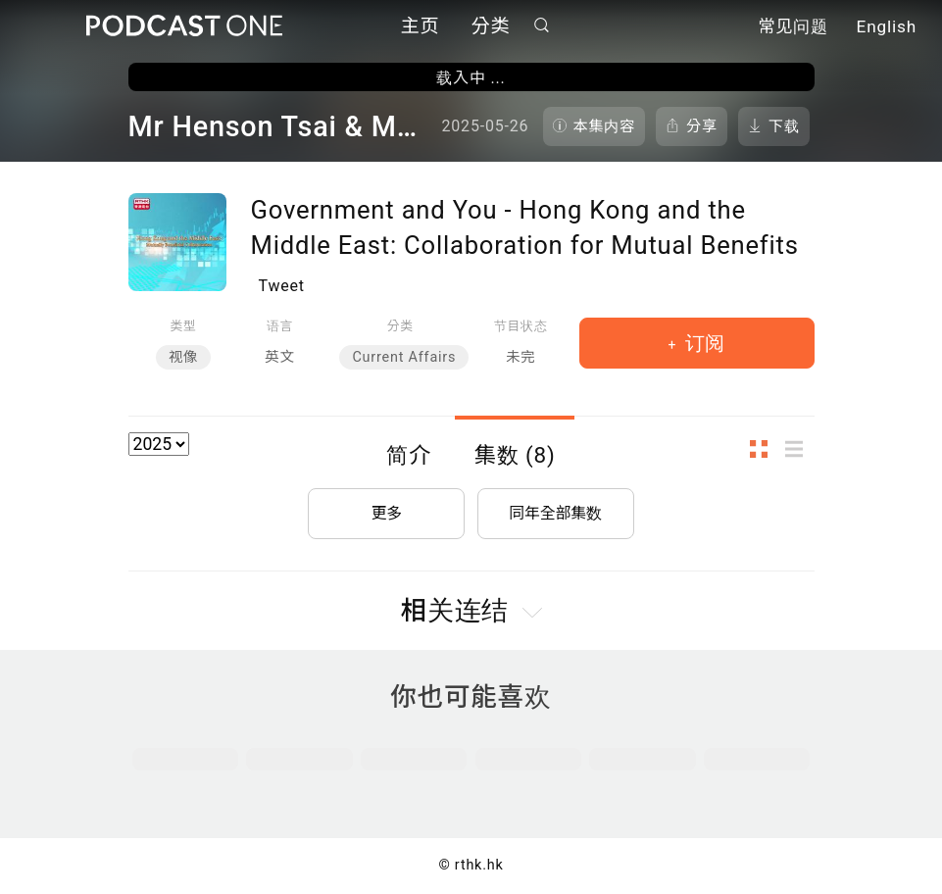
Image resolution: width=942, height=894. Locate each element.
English (887, 27)
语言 (280, 326)
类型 (184, 326)
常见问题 (793, 27)
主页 (420, 27)
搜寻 (541, 26)
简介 (408, 455)
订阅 (702, 343)
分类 (491, 27)
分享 (702, 126)
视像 (183, 357)
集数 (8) (515, 455)
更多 (386, 512)
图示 (764, 449)
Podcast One (184, 26)
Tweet (282, 285)
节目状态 (521, 326)
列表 (800, 449)
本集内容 (604, 126)
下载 (784, 126)
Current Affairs (404, 357)
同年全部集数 (556, 512)
